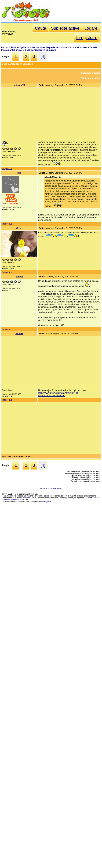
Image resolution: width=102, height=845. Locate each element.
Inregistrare (86, 37)
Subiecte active (65, 28)
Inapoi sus (7, 168)
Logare (90, 28)
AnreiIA (20, 333)
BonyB (19, 276)
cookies (26, 498)
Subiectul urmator (90, 78)
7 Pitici (15, 494)
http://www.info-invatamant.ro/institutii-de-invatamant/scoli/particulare (58, 394)
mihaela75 (19, 85)
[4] (43, 56)
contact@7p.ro (46, 502)
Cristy (19, 228)
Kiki (19, 173)
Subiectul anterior (90, 73)
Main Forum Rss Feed (51, 488)
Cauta (40, 28)
